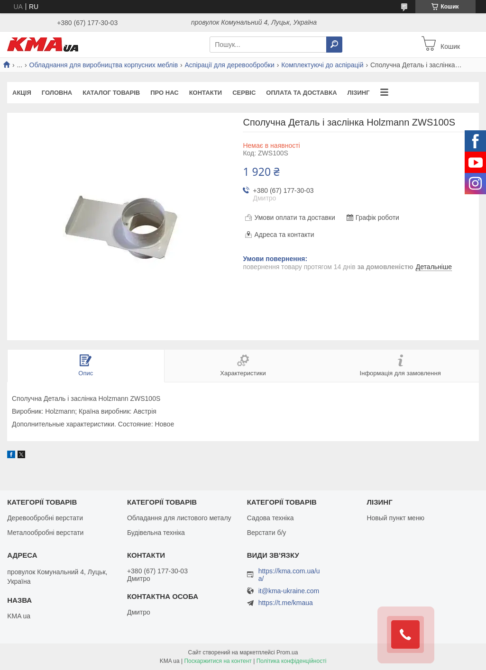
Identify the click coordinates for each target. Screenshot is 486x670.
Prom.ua (287, 652)
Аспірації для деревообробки (230, 65)
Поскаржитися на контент (217, 661)
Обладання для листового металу (179, 518)
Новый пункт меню (395, 518)
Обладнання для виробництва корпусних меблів (103, 65)
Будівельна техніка (156, 532)
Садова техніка (270, 518)
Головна (57, 92)
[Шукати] (334, 44)
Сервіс (244, 92)
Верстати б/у (266, 532)
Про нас (164, 92)
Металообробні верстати (45, 532)
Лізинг (359, 92)
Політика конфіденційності (292, 661)
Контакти (205, 92)
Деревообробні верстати (45, 518)
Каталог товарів (111, 92)
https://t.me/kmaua (285, 603)
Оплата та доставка (301, 92)
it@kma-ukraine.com (289, 591)
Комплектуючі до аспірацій (322, 65)
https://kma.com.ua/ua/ (289, 574)
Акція (21, 92)
